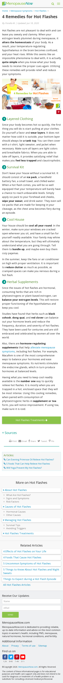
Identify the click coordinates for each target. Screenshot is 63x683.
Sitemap (42, 645)
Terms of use (28, 645)
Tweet (44, 441)
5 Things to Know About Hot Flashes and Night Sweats (31, 571)
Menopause (17, 4)
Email (24, 441)
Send (10, 614)
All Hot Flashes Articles (16, 584)
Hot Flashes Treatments (30, 420)
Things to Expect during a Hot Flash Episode (29, 579)
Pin (52, 441)
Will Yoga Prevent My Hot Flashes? (24, 467)
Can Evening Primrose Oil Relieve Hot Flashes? (30, 459)
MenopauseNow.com (28, 667)
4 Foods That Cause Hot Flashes (22, 557)
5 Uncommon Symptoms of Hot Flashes (27, 563)
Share (33, 441)
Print (14, 441)
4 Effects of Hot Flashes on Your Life (24, 551)
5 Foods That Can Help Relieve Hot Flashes (28, 463)
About (5, 645)
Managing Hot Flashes (18, 520)
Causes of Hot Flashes (18, 506)
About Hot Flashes (16, 490)
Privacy (15, 645)
